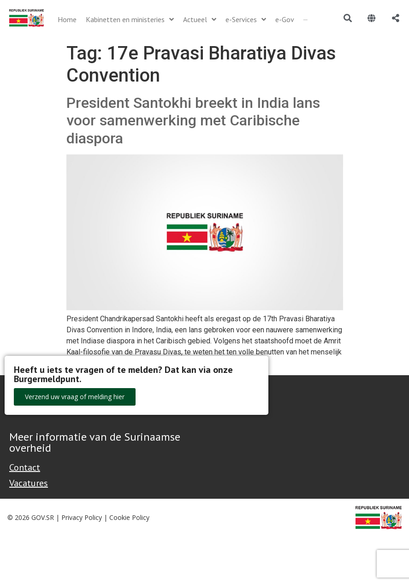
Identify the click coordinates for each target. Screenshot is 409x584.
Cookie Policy (129, 517)
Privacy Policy (81, 517)
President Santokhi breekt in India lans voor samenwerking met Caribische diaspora (193, 120)
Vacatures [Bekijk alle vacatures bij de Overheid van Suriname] (28, 483)
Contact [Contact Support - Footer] (24, 467)
